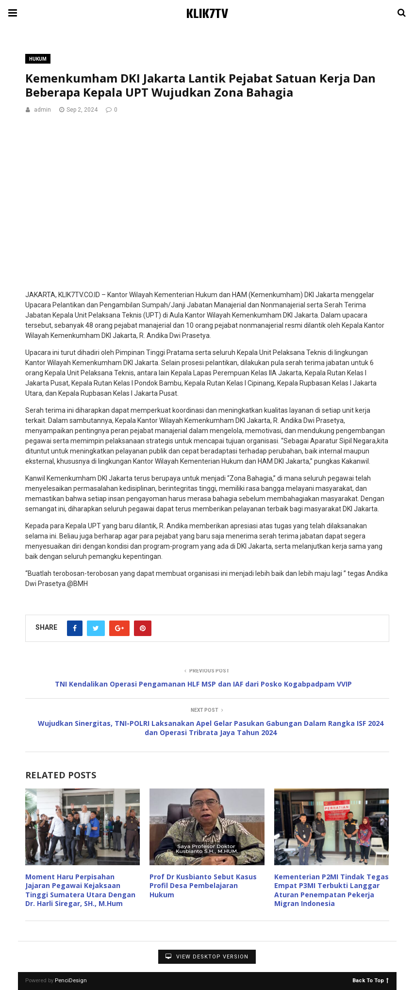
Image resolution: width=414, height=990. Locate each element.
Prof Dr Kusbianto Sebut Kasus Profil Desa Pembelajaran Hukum (203, 885)
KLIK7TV (207, 14)
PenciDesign (71, 980)
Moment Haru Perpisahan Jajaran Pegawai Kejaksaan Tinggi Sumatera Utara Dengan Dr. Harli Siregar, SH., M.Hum (80, 890)
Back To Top (370, 980)
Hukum (38, 59)
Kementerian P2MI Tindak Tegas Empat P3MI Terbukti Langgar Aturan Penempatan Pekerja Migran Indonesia (331, 890)
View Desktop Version (207, 957)
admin (42, 109)
